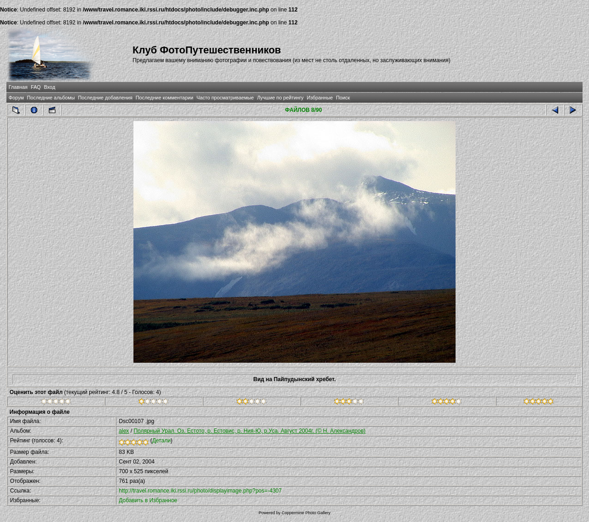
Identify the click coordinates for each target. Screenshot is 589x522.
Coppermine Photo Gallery (306, 512)
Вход (49, 87)
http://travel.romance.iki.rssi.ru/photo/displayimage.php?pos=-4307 (200, 490)
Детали (161, 440)
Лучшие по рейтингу (280, 97)
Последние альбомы (51, 97)
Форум (16, 97)
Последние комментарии (164, 97)
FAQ (36, 87)
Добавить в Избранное (148, 500)
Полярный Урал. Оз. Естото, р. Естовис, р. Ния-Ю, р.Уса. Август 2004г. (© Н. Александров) (249, 431)
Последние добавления (105, 97)
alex (124, 431)
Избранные (320, 97)
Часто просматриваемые (225, 97)
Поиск (343, 97)
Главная (18, 87)
